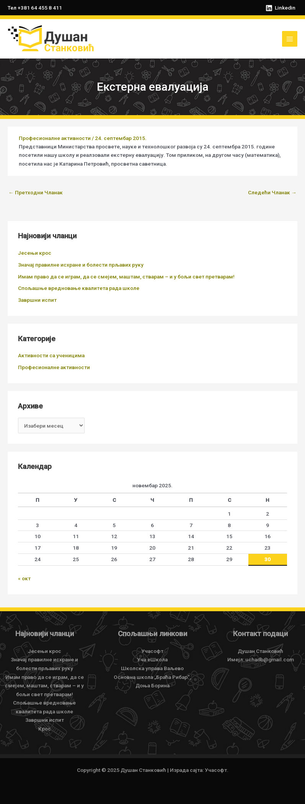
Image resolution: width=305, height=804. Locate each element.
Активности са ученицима (51, 355)
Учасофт (152, 651)
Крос (44, 729)
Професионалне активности (55, 138)
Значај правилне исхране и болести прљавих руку (81, 265)
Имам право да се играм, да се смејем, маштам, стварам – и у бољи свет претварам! (126, 276)
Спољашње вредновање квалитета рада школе (78, 288)
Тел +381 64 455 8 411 (35, 8)
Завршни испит (37, 300)
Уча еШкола (152, 659)
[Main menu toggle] (290, 39)
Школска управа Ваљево (152, 668)
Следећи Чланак (272, 192)
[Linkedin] (280, 8)
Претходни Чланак (35, 192)
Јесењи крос (34, 253)
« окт (24, 578)
